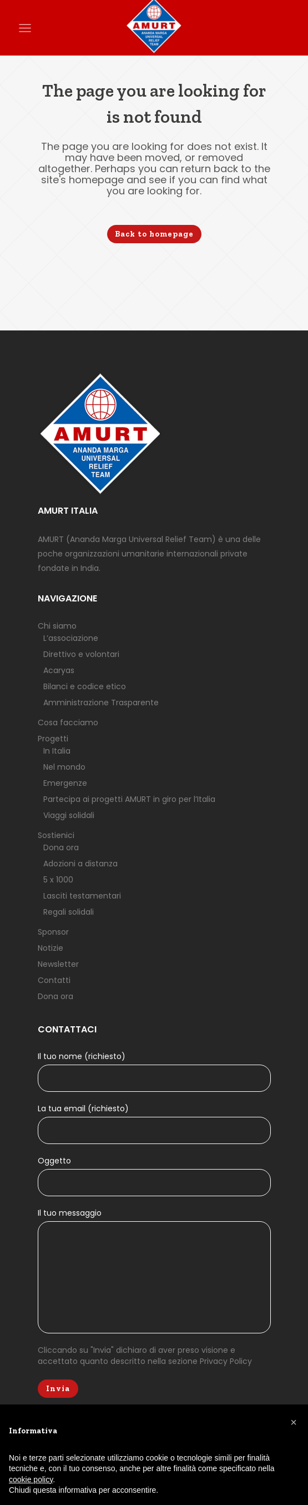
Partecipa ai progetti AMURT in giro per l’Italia (129, 800)
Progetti (53, 739)
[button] (293, 1422)
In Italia (56, 751)
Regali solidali (68, 913)
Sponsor (53, 933)
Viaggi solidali (68, 816)
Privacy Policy (226, 1362)
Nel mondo (64, 768)
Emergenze (65, 784)
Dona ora (61, 848)
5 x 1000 (58, 880)
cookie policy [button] (31, 1479)
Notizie (50, 949)
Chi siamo (57, 627)
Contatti (54, 981)
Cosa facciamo (68, 723)
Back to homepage (154, 234)
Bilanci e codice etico (84, 687)
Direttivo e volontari (81, 655)
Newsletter (58, 965)
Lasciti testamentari (82, 896)
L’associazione (70, 639)
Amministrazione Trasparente (101, 703)
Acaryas (58, 671)
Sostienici (56, 836)
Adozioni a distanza (80, 864)
